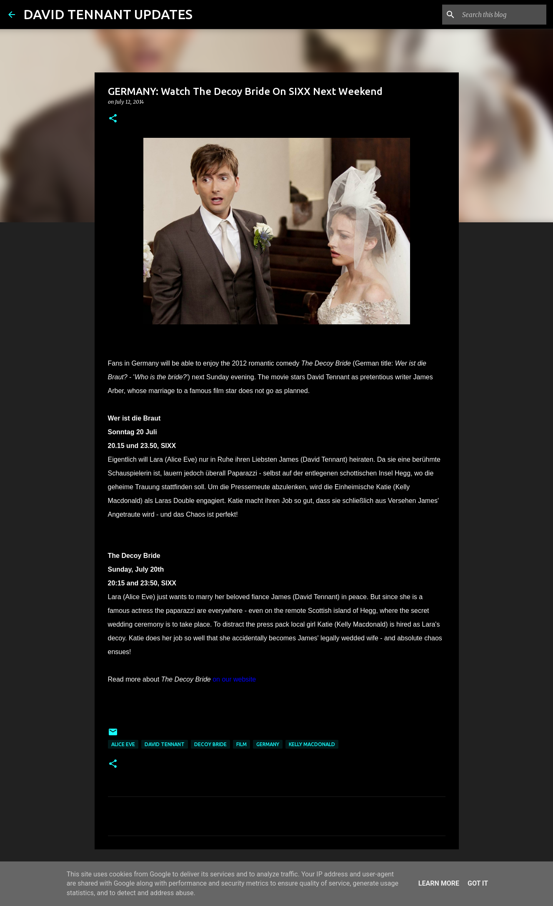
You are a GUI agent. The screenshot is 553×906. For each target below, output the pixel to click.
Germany (267, 744)
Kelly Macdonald (312, 744)
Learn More (438, 883)
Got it (478, 883)
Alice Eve (123, 744)
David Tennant (165, 744)
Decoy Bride (210, 744)
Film (241, 744)
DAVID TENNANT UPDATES (108, 14)
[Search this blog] (502, 15)
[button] (113, 118)
